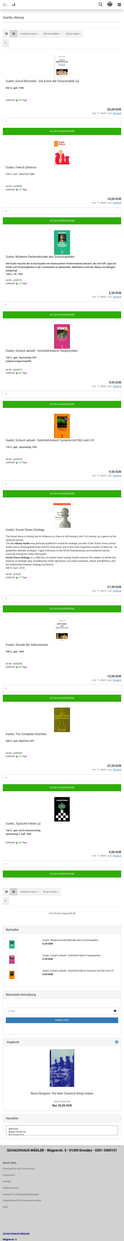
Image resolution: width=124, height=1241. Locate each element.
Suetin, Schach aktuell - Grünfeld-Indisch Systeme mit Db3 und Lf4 (50, 440)
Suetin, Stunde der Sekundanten (27, 645)
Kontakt (7, 1181)
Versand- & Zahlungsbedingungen (21, 1194)
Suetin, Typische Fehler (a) (23, 823)
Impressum (9, 1175)
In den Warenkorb (62, 131)
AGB (5, 1206)
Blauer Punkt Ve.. (62, 1131)
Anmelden (62, 1020)
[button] (6, 34)
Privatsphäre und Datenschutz (19, 1168)
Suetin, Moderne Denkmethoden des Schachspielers (40, 257)
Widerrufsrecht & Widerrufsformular (22, 1200)
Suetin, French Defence (21, 167)
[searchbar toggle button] (100, 4)
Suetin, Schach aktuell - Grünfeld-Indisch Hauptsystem (42, 351)
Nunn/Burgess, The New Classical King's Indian (62, 1093)
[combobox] (29, 34)
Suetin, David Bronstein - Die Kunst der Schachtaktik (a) (42, 81)
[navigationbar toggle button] (119, 4)
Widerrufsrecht (11, 1187)
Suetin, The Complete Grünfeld (26, 734)
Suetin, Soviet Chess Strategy (25, 530)
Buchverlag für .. (62, 1134)
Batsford (62, 1128)
